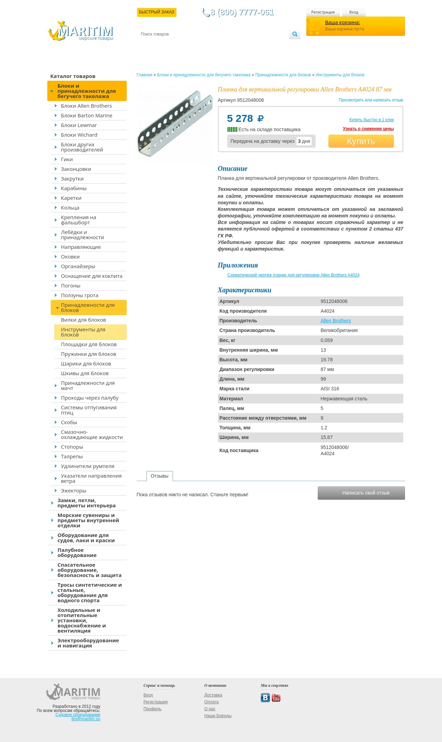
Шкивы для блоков (85, 373)
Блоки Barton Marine (87, 115)
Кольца (70, 207)
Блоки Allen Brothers (86, 105)
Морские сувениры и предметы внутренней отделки (88, 520)
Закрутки (72, 178)
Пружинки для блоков (88, 353)
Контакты (149, 45)
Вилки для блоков (83, 319)
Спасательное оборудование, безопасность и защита (90, 569)
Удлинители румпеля (88, 465)
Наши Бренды (217, 715)
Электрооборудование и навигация (88, 643)
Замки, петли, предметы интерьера (87, 503)
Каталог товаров (73, 75)
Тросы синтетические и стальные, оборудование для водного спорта (90, 592)
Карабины (74, 188)
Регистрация (323, 11)
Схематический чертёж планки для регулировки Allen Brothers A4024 (294, 275)
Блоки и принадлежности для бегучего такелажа (87, 90)
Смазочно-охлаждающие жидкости (92, 434)
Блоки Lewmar (79, 124)
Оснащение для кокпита (92, 275)
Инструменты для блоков (83, 332)
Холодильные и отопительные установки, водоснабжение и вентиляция (82, 620)
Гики (67, 159)
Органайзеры (78, 266)
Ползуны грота (79, 295)
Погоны (70, 285)
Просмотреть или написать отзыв (371, 100)
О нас (209, 708)
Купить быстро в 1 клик (371, 119)
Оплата (197, 45)
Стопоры (72, 446)
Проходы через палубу (89, 397)
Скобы (69, 422)
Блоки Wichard (79, 134)
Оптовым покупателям (267, 45)
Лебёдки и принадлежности (82, 234)
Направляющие (81, 246)
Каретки (71, 197)
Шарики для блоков (86, 363)
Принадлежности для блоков (88, 307)
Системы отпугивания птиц (89, 410)
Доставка (174, 45)
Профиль (152, 708)
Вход (353, 11)
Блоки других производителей (82, 147)
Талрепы (72, 456)
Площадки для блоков (89, 344)
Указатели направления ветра (91, 478)
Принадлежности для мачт (88, 385)
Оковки (70, 256)
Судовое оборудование (78, 714)
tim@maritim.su (85, 718)
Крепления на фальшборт (78, 220)
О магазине (223, 45)
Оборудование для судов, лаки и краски (86, 537)
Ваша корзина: (342, 22)
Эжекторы (73, 490)
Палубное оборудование (77, 552)
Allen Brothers (335, 320)
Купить (361, 141)
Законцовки (76, 168)
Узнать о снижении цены (368, 128)
